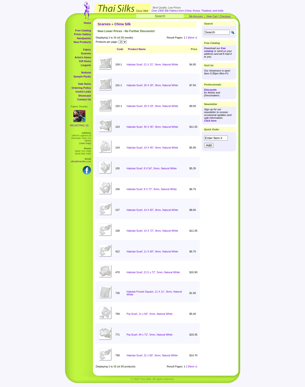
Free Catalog (83, 30)
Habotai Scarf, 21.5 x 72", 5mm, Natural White (153, 272)
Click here (210, 120)
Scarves (86, 53)
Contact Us (84, 99)
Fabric (87, 49)
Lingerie (86, 65)
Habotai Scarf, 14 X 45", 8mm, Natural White (152, 147)
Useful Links (83, 91)
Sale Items (84, 83)
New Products (82, 42)
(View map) (85, 143)
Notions (86, 72)
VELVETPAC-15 (79, 125)
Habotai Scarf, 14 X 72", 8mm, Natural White (152, 230)
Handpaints (84, 38)
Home (87, 22)
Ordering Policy (81, 87)
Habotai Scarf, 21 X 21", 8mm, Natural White (152, 64)
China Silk (122, 24)
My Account (196, 16)
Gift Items (85, 61)
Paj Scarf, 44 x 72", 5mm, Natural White (149, 334)
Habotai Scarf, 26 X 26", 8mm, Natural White (152, 85)
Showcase (84, 95)
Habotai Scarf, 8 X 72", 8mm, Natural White (152, 189)
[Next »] (192, 37)
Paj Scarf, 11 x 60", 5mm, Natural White (149, 313)
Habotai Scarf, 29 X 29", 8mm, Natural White (152, 106)
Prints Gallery (82, 34)
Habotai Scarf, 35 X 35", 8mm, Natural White (152, 126)
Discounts (210, 89)
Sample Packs (82, 76)
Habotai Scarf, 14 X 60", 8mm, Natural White (152, 209)
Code (120, 49)
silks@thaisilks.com (81, 161)
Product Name (137, 49)
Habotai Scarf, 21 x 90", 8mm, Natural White (152, 355)
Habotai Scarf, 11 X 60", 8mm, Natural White (152, 251)
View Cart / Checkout (218, 16)
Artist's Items (83, 57)
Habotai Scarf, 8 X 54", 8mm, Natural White (152, 168)
